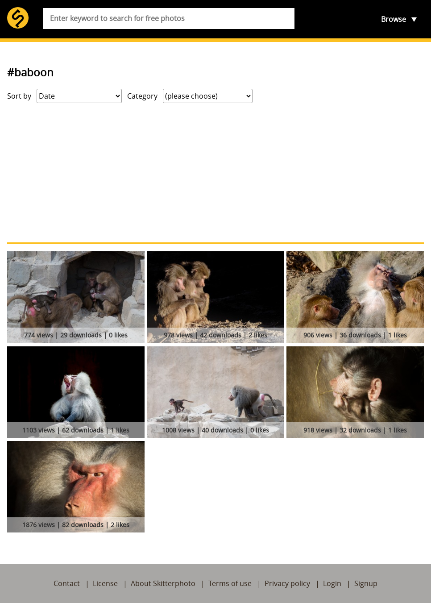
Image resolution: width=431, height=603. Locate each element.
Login (332, 583)
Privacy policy (287, 583)
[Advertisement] (215, 172)
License (105, 583)
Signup (365, 583)
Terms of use (230, 583)
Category (142, 96)
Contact (67, 583)
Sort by (19, 96)
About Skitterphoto (163, 583)
